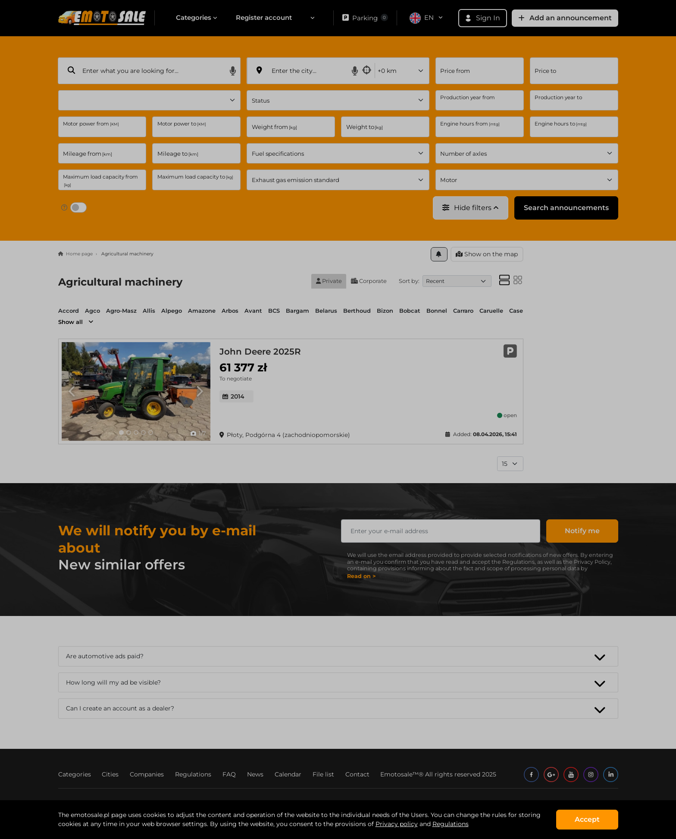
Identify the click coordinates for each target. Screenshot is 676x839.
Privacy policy (397, 824)
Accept (587, 819)
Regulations (450, 824)
